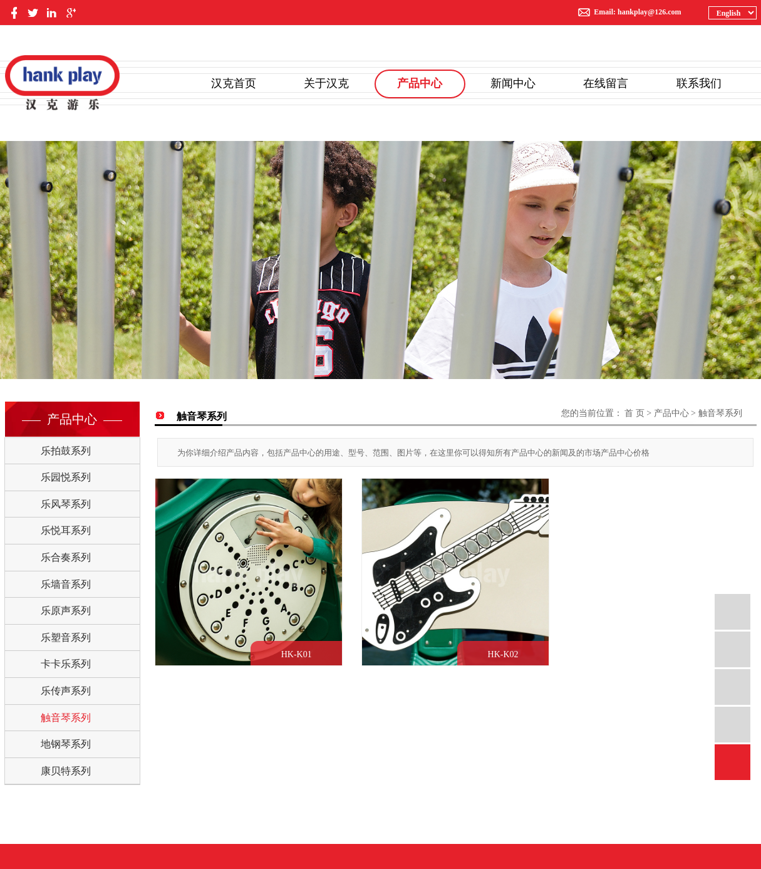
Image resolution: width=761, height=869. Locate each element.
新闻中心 (513, 83)
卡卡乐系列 (66, 663)
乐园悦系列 (66, 477)
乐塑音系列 (66, 637)
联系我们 (699, 83)
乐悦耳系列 (66, 530)
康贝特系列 (66, 771)
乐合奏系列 (66, 557)
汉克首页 (233, 83)
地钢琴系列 (66, 744)
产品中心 (419, 83)
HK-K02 (508, 657)
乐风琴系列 (66, 504)
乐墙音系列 (66, 584)
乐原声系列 (66, 610)
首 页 (634, 413)
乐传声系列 (66, 690)
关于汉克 (326, 83)
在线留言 (605, 83)
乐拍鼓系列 (66, 450)
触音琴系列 (66, 717)
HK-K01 (299, 657)
